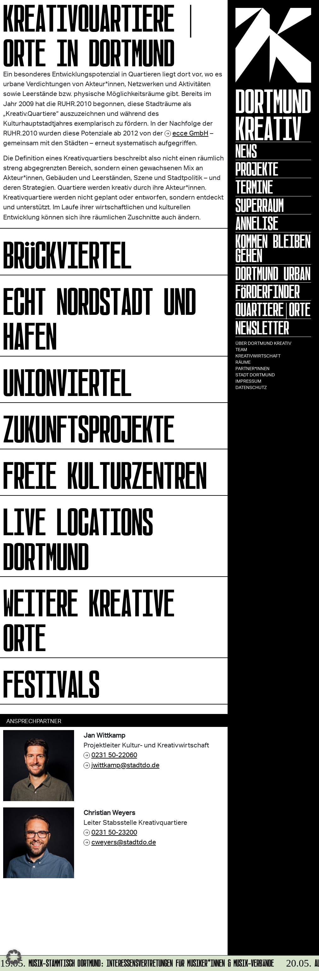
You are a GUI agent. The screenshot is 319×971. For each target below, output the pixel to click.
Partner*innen (252, 368)
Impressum (248, 381)
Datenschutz (251, 387)
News (246, 151)
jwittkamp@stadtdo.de (125, 764)
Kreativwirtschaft (258, 355)
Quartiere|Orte (272, 309)
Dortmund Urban (272, 273)
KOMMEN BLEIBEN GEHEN (272, 248)
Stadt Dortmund (255, 374)
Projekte (256, 169)
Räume (243, 362)
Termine (254, 187)
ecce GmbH (190, 133)
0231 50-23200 (114, 832)
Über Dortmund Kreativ (263, 343)
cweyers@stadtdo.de (123, 841)
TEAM (241, 349)
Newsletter (262, 328)
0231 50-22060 (114, 754)
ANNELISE (256, 223)
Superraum (259, 205)
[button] (14, 957)
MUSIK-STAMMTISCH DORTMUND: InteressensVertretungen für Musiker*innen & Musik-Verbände (138, 962)
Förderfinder (267, 291)
